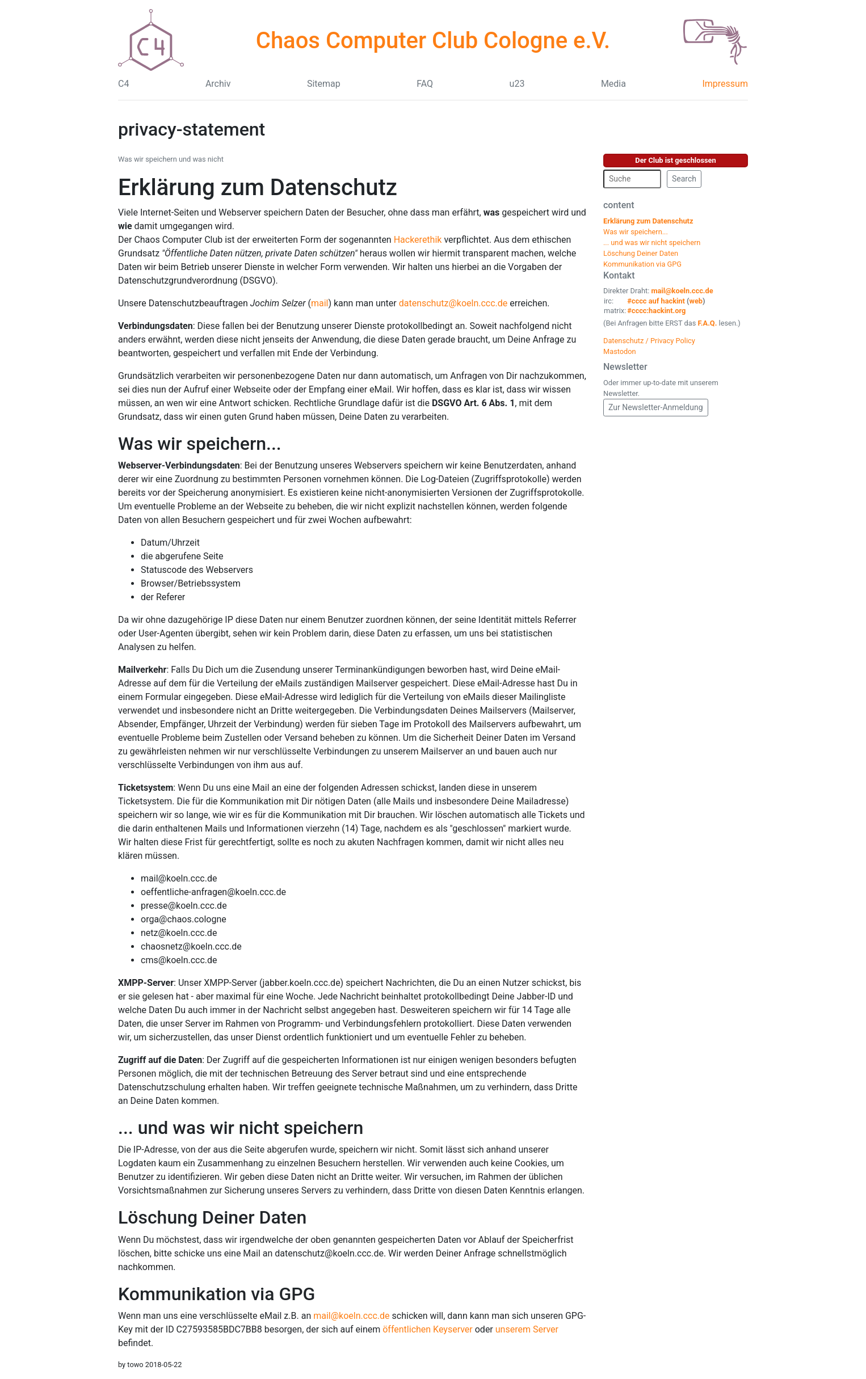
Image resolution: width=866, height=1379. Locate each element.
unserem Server (526, 1329)
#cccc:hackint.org (656, 310)
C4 (123, 83)
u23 (517, 83)
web (696, 301)
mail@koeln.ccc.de (351, 1315)
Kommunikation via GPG (216, 1294)
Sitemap (323, 83)
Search (684, 178)
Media (613, 83)
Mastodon (619, 351)
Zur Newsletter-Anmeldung (655, 407)
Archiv (218, 83)
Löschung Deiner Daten (212, 1217)
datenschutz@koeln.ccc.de (453, 303)
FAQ (425, 83)
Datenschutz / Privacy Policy (649, 340)
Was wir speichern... (199, 443)
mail (320, 303)
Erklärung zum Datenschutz (257, 187)
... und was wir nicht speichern (240, 1127)
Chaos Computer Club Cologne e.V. (433, 40)
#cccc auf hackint (656, 301)
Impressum (725, 83)
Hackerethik (418, 239)
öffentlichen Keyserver (427, 1329)
